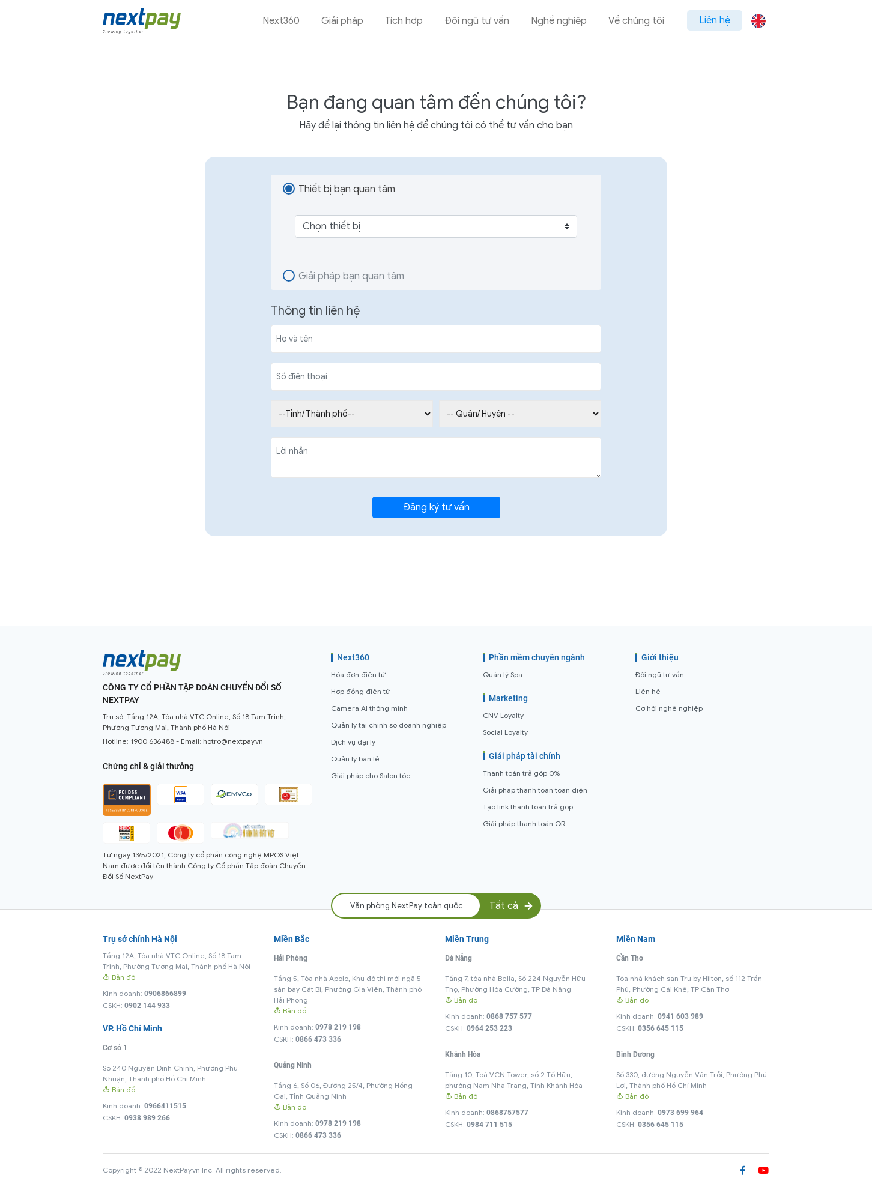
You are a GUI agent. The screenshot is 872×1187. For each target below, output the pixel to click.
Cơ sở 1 (115, 1048)
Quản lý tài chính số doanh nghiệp (388, 724)
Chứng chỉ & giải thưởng (148, 766)
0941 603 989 (680, 1016)
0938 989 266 (147, 1118)
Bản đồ (119, 977)
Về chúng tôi (636, 21)
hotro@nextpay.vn (233, 741)
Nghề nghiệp (559, 21)
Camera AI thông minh (369, 708)
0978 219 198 (338, 1027)
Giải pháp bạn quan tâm (351, 276)
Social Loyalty (505, 732)
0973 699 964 (680, 1112)
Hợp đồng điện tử (360, 691)
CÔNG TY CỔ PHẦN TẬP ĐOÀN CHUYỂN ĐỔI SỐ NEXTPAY (192, 694)
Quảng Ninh (293, 1065)
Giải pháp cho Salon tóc (370, 775)
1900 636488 (152, 741)
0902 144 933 (147, 1005)
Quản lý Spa (502, 674)
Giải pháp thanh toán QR (524, 823)
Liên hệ (714, 20)
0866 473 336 (318, 1039)
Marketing (508, 698)
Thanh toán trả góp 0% (521, 773)
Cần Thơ (629, 958)
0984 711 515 (489, 1124)
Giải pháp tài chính (524, 756)
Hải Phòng (290, 958)
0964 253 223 (489, 1028)
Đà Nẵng (458, 958)
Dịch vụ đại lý (353, 741)
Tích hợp (404, 21)
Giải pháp (342, 21)
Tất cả (512, 906)
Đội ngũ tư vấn (476, 21)
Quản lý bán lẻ (355, 758)
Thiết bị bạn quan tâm (346, 189)
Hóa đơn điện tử (358, 674)
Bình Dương (635, 1054)
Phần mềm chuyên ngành (537, 657)
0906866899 (165, 993)
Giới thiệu (660, 657)
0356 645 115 (660, 1028)
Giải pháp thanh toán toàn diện (535, 789)
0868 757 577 (509, 1016)
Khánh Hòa (462, 1054)
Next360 (281, 21)
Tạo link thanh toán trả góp (528, 806)
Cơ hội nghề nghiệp (669, 708)
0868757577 (507, 1112)
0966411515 (165, 1106)
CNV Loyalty (503, 715)
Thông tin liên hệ (315, 310)
